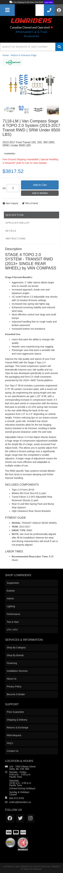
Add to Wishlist (40, 193)
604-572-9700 (16, 798)
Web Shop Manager (33, 869)
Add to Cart (40, 184)
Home (6, 55)
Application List (18, 222)
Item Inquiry (12, 203)
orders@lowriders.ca (20, 802)
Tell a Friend (31, 203)
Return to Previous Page (24, 55)
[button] (31, 47)
